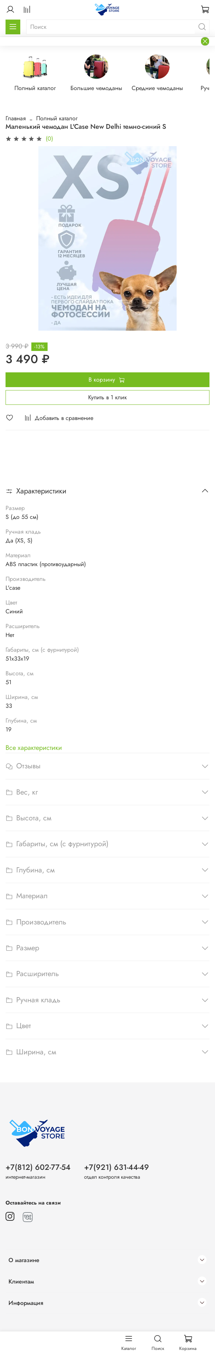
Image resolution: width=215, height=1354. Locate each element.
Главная (16, 118)
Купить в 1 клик (107, 397)
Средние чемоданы (164, 88)
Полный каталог (37, 88)
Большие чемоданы (101, 88)
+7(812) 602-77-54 (38, 1167)
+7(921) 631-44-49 (116, 1167)
